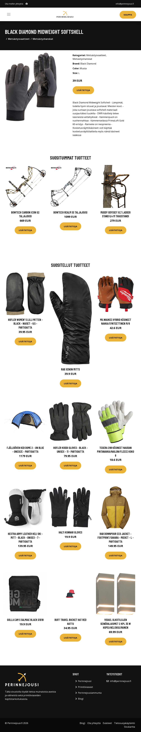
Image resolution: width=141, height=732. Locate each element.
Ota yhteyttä (94, 723)
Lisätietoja (83, 90)
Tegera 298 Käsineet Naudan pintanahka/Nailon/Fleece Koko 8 (115, 451)
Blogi (80, 698)
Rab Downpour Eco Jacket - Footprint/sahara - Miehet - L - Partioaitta (116, 537)
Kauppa (128, 14)
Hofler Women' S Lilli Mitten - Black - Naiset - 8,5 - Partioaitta (25, 323)
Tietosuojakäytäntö (124, 723)
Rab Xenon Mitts (70, 369)
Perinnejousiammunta (90, 692)
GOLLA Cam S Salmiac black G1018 (25, 619)
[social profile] (27, 3)
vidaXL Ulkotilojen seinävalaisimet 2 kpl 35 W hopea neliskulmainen (115, 623)
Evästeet (107, 723)
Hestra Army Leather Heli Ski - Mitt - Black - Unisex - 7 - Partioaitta (25, 537)
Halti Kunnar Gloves (70, 532)
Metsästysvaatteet (19, 38)
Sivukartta (129, 726)
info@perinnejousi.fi (125, 3)
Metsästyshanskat (43, 38)
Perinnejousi (84, 681)
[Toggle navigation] (9, 14)
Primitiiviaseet (85, 687)
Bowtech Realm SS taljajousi (70, 212)
